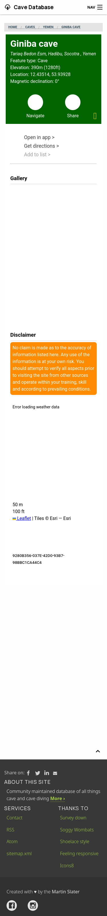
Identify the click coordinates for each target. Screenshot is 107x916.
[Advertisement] (53, 643)
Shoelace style (74, 841)
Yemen (48, 27)
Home (12, 27)
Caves (30, 27)
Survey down (73, 817)
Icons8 (67, 865)
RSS (10, 830)
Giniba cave (70, 27)
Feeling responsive (79, 853)
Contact (15, 817)
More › (57, 798)
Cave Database (33, 7)
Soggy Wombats (77, 830)
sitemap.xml (19, 853)
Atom (12, 841)
